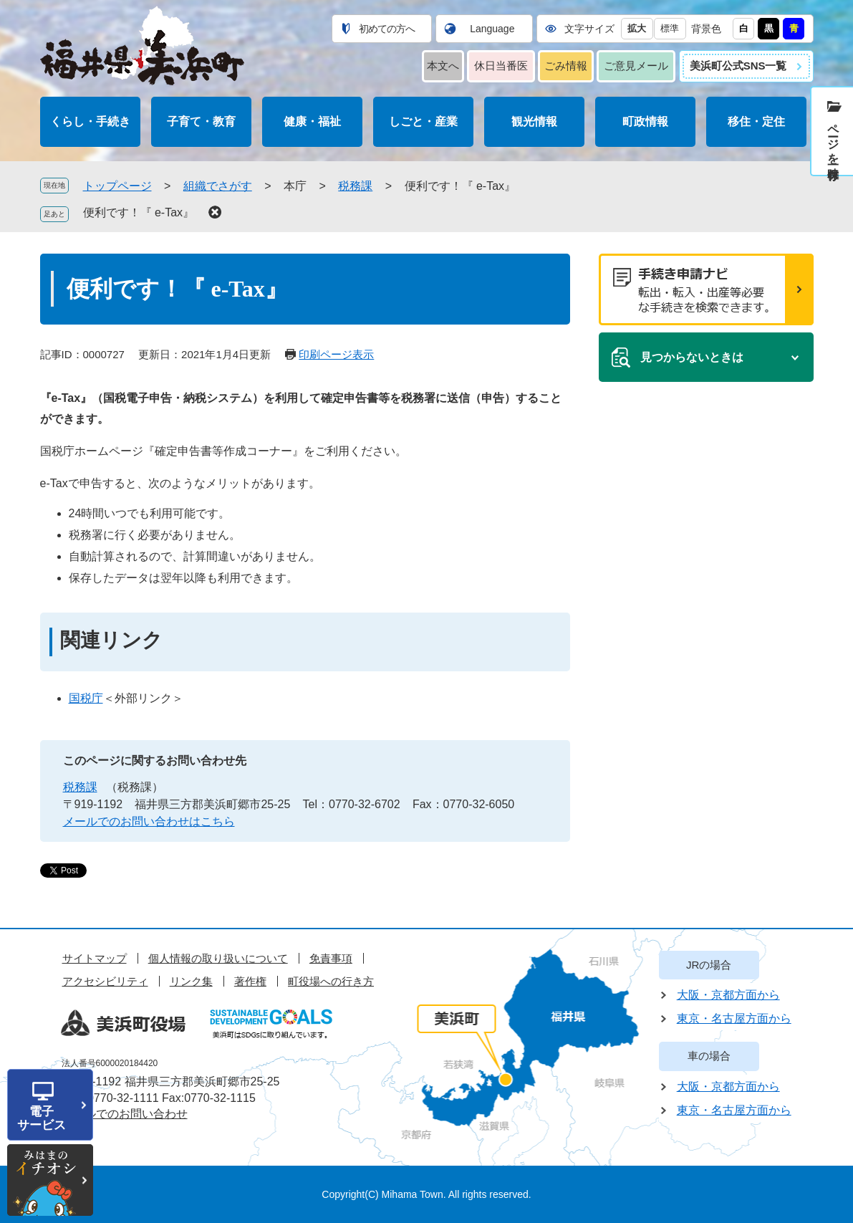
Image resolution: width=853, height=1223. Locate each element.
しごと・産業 (423, 121)
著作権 (250, 981)
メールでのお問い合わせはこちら (149, 821)
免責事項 (330, 958)
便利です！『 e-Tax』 (139, 212)
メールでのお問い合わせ (125, 1114)
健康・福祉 (312, 121)
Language (492, 28)
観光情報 (534, 121)
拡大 (636, 28)
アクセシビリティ (105, 981)
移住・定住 (756, 121)
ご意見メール (636, 65)
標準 (669, 28)
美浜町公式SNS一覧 (738, 65)
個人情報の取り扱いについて (218, 958)
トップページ (117, 186)
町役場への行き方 (331, 981)
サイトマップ (94, 958)
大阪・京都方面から (728, 995)
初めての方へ (387, 28)
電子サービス (41, 1118)
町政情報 (645, 121)
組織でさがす (217, 186)
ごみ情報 (565, 65)
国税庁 (86, 698)
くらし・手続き (90, 121)
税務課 (355, 186)
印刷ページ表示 (336, 354)
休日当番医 (501, 65)
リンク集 (191, 981)
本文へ (443, 65)
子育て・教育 (201, 121)
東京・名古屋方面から (734, 1018)
